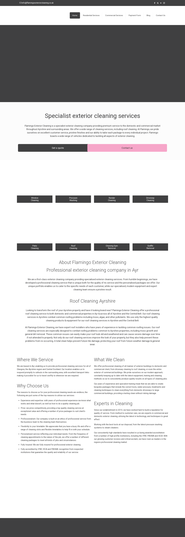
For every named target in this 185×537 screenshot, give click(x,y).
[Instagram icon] (164, 3)
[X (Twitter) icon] (158, 3)
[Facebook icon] (155, 3)
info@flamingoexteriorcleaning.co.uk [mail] (38, 3)
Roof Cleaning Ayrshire (92, 301)
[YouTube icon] (161, 3)
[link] (34, 181)
